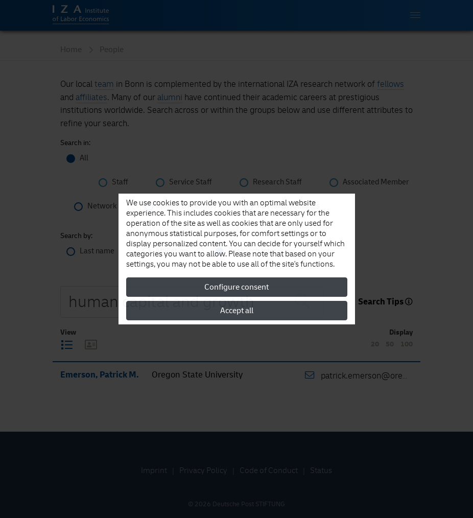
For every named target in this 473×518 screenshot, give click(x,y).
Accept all (236, 310)
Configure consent (236, 287)
